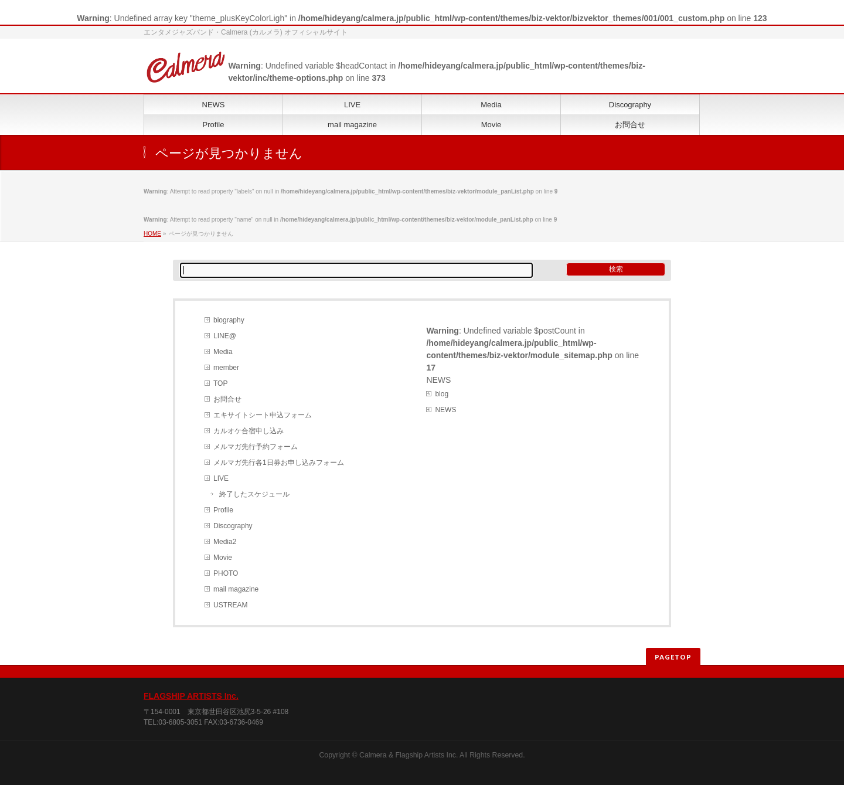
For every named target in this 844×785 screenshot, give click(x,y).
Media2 (224, 542)
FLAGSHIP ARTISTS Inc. (191, 696)
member (226, 367)
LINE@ (224, 336)
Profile (223, 510)
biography (228, 320)
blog (441, 394)
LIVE (221, 478)
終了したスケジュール (254, 494)
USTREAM (230, 605)
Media (223, 352)
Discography (233, 526)
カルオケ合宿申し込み (248, 431)
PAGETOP (673, 657)
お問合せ (227, 399)
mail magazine (235, 589)
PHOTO (225, 573)
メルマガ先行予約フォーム (255, 447)
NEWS (445, 410)
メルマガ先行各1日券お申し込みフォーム (278, 462)
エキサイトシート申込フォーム (262, 415)
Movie (222, 557)
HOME (152, 233)
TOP (220, 383)
